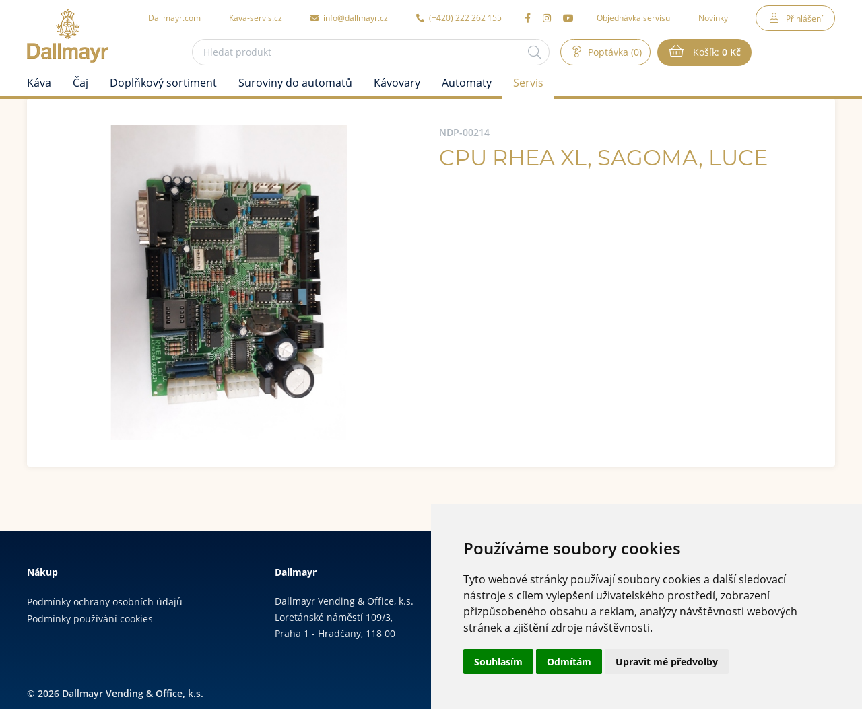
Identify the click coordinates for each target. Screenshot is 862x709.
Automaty (467, 82)
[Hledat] (535, 52)
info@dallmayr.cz (349, 17)
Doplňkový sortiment (163, 82)
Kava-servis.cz (255, 17)
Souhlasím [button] (498, 661)
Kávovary (397, 82)
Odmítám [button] (569, 661)
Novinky (713, 17)
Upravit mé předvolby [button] (667, 661)
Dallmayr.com (174, 17)
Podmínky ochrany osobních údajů (105, 601)
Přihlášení (804, 18)
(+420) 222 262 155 (459, 17)
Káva (39, 82)
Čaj (80, 82)
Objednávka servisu (633, 17)
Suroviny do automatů (295, 82)
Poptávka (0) (613, 52)
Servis (528, 82)
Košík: (715, 52)
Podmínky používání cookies (90, 618)
